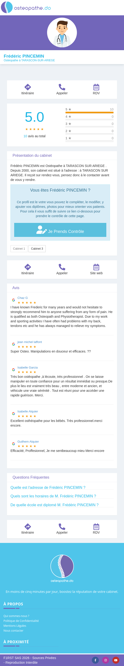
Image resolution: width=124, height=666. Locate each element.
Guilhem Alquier (28, 441)
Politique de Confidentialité (21, 621)
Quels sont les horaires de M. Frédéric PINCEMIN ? (53, 496)
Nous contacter (13, 631)
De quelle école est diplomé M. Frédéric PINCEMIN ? (54, 505)
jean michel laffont (29, 342)
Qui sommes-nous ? (16, 616)
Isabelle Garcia (27, 367)
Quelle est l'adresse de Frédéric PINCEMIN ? (47, 488)
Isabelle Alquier (27, 411)
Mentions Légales (14, 626)
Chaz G (22, 298)
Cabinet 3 (37, 248)
